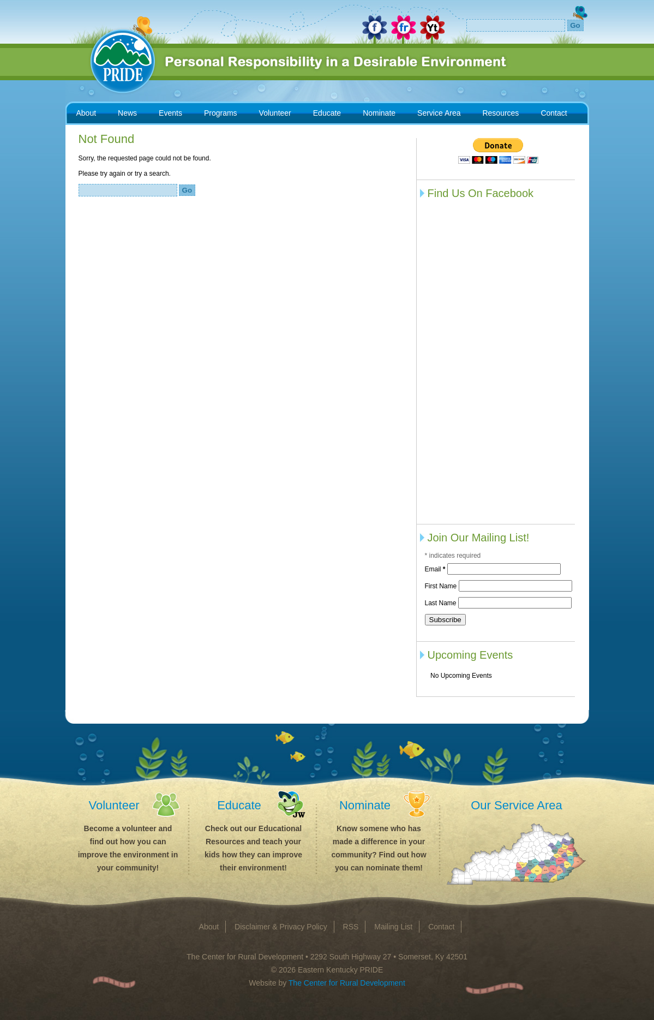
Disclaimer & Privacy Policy (281, 926)
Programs (220, 113)
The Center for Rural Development (347, 983)
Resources (500, 113)
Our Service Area (516, 805)
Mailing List (393, 926)
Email (436, 569)
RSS (351, 926)
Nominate (379, 113)
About (86, 113)
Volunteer (275, 113)
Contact (554, 113)
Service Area (438, 113)
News (127, 113)
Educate (327, 113)
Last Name (441, 603)
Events (170, 113)
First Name (442, 586)
